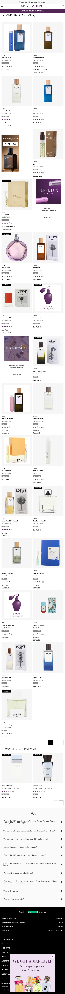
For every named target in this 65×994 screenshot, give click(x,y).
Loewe (3, 55)
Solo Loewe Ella (6, 318)
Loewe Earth (37, 318)
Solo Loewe (36, 267)
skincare (6, 948)
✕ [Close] (53, 956)
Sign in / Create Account (55, 930)
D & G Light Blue (7, 786)
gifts (5, 943)
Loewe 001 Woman (8, 111)
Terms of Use (5, 986)
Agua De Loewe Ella (8, 625)
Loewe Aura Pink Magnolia (10, 521)
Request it (5, 433)
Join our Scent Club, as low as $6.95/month (32, 2)
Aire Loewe (5, 214)
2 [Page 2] (55, 742)
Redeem (60, 926)
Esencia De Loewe (38, 57)
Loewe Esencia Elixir (39, 371)
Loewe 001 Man (38, 418)
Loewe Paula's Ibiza (39, 625)
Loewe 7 (35, 111)
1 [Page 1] (50, 742)
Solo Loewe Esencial (39, 521)
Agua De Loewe (38, 470)
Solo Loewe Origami (8, 725)
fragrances (8, 939)
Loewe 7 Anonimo (7, 573)
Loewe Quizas (6, 267)
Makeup (5, 952)
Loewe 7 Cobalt (6, 57)
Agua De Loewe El (38, 573)
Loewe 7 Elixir (37, 677)
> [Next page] (61, 742)
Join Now (60, 922)
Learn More (59, 918)
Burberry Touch (37, 786)
